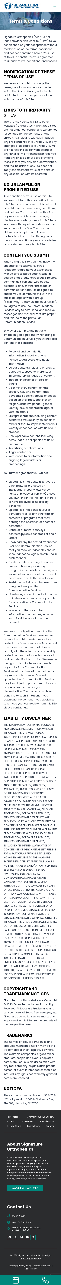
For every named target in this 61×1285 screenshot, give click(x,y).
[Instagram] (21, 1237)
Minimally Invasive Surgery (40, 1116)
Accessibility (30, 1269)
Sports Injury (33, 1126)
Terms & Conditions (42, 1265)
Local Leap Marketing (30, 1258)
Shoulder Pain (47, 1121)
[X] (15, 1237)
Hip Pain (11, 1121)
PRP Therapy (13, 1116)
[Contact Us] (16, 1280)
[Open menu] (54, 6)
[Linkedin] (33, 1237)
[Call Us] (45, 1280)
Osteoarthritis (14, 1126)
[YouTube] (27, 1237)
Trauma (50, 1126)
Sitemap (13, 1265)
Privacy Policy (24, 1265)
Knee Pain (27, 1121)
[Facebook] (9, 1237)
